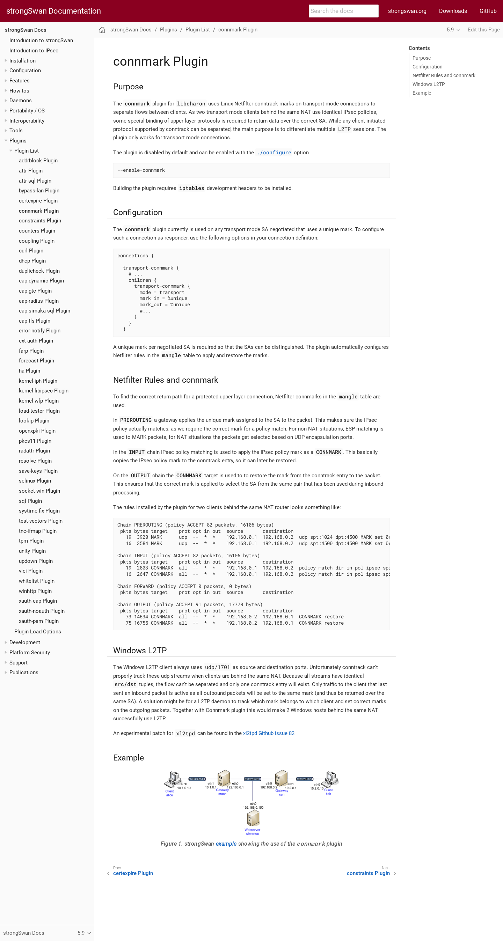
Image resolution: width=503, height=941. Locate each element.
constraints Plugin (40, 221)
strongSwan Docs (25, 30)
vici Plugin (31, 571)
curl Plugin (31, 251)
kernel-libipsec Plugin (43, 391)
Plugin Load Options (37, 631)
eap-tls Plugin (34, 321)
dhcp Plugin (32, 261)
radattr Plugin (34, 451)
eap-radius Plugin (39, 301)
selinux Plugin (35, 481)
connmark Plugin (39, 211)
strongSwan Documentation (53, 11)
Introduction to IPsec (33, 50)
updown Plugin (36, 561)
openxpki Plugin (37, 431)
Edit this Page (484, 30)
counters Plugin (37, 231)
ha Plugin (29, 371)
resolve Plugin (35, 461)
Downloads (453, 11)
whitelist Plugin (36, 581)
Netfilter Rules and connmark (444, 75)
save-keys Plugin (38, 471)
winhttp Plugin (35, 591)
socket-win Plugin (39, 491)
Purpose (422, 58)
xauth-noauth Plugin (42, 611)
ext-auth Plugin (36, 341)
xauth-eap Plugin (38, 601)
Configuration (428, 66)
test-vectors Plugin (41, 521)
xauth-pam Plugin (39, 621)
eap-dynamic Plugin (41, 281)
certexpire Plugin (38, 201)
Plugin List (26, 151)
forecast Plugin (36, 361)
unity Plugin (32, 551)
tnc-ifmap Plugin (38, 531)
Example (422, 93)
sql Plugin (30, 501)
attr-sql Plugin (35, 181)
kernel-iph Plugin (38, 381)
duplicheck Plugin (39, 271)
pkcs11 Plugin (35, 441)
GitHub (488, 11)
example (226, 843)
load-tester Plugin (39, 411)
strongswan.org (407, 11)
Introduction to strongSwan (41, 40)
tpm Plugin (31, 541)
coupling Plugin (36, 241)
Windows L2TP (429, 84)
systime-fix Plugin (39, 511)
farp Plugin (31, 351)
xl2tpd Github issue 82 (268, 733)
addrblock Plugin (38, 160)
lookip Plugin (34, 421)
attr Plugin (31, 171)
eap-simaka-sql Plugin (44, 311)
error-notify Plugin (39, 331)
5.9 (450, 30)
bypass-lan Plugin (39, 191)
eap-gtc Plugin (35, 291)
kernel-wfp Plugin (39, 401)
